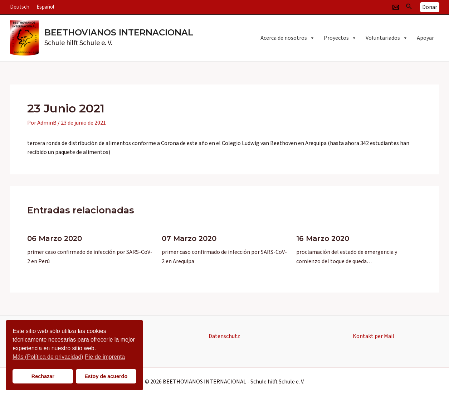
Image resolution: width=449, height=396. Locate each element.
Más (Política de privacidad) (48, 357)
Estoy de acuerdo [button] (105, 376)
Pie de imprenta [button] (105, 357)
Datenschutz (224, 336)
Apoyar (425, 38)
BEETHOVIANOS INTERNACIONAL (118, 32)
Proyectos (340, 38)
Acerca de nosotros (287, 38)
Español (45, 7)
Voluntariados (387, 38)
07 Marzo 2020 (189, 238)
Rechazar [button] (42, 376)
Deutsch (19, 7)
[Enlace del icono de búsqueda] (409, 7)
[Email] (395, 7)
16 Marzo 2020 (322, 238)
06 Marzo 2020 (54, 238)
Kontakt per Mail (373, 336)
